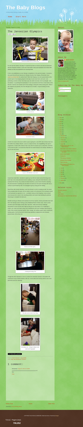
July (62, 168)
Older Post (51, 403)
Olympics (24, 359)
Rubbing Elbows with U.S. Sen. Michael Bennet (67, 146)
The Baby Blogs (25, 7)
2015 (60, 127)
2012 (60, 133)
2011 (60, 182)
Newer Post (9, 403)
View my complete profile (63, 81)
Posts (61, 88)
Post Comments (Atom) (17, 406)
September (63, 141)
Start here (21, 17)
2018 (60, 121)
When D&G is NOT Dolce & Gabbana (68, 148)
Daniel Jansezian (16, 357)
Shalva (59, 192)
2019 (60, 119)
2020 (60, 117)
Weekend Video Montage (65, 160)
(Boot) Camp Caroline (65, 154)
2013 (60, 131)
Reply (13, 374)
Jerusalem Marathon (62, 190)
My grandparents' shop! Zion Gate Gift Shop (67, 195)
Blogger (57, 415)
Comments (62, 90)
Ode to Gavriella (63, 162)
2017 (60, 123)
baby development (17, 359)
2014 (60, 129)
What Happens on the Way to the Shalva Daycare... (67, 165)
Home (10, 17)
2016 (60, 125)
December (63, 135)
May (62, 172)
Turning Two (63, 156)
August (62, 143)
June (62, 170)
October (62, 139)
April (62, 174)
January (62, 180)
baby (12, 359)
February (63, 178)
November (63, 137)
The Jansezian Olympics (65, 158)
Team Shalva (61, 193)
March (62, 176)
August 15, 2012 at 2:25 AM (24, 368)
